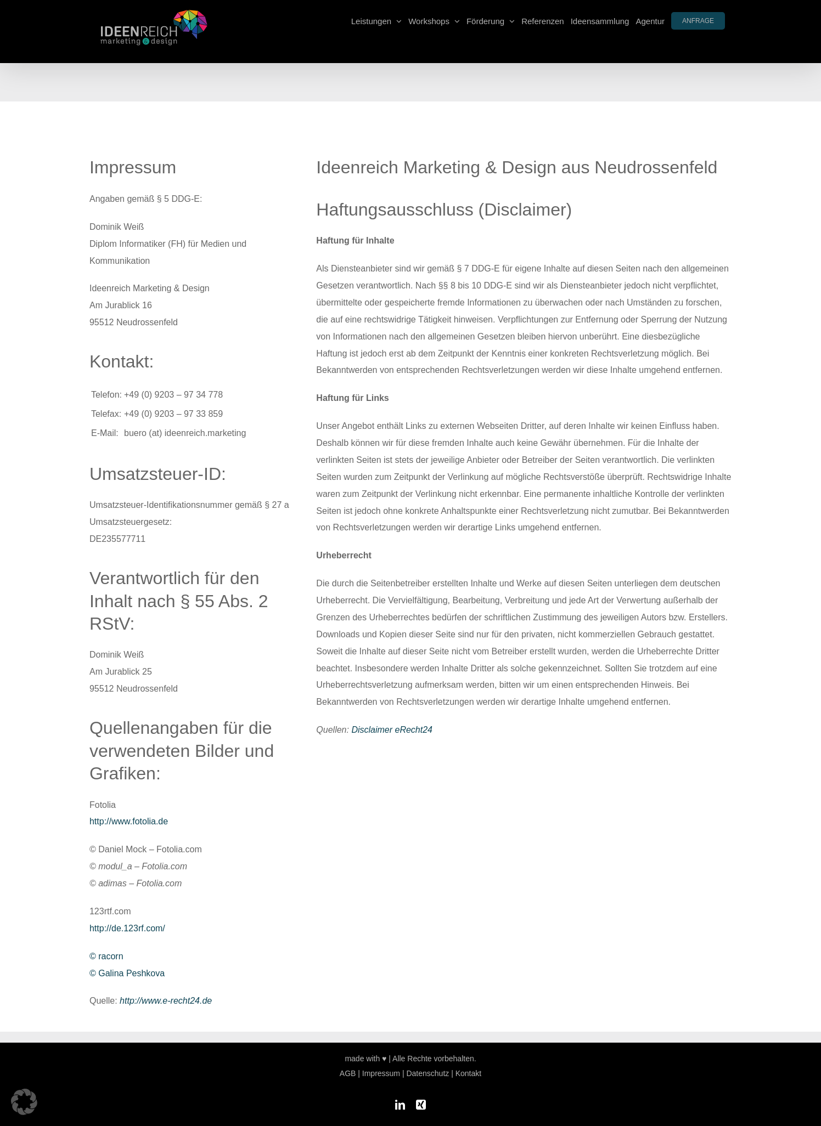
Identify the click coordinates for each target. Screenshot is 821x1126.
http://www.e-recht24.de (166, 1000)
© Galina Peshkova (127, 973)
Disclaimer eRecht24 (391, 729)
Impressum (381, 1073)
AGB (348, 1073)
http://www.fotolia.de (128, 821)
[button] (24, 1102)
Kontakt (468, 1073)
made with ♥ (365, 1058)
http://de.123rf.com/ (127, 928)
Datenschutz (427, 1073)
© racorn (106, 956)
